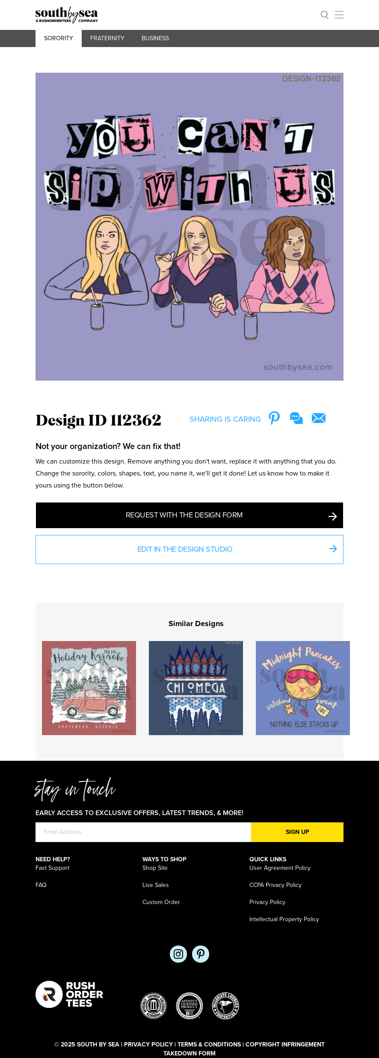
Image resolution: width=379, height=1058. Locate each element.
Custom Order (161, 902)
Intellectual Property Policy (284, 919)
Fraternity (107, 38)
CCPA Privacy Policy (275, 885)
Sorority (58, 38)
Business (155, 38)
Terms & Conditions (209, 1044)
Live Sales (155, 885)
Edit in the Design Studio (237, 550)
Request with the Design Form (231, 515)
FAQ (41, 885)
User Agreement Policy (280, 868)
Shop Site (155, 868)
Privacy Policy (267, 902)
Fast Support (52, 868)
